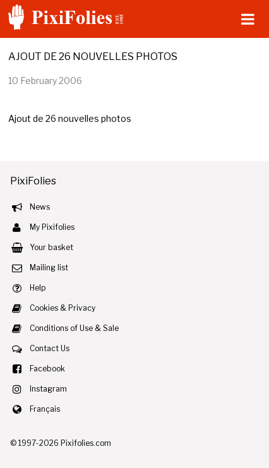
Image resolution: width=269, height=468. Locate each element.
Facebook (47, 368)
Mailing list (49, 267)
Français (45, 409)
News (40, 207)
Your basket (51, 247)
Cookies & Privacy (62, 308)
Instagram (48, 388)
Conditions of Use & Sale (74, 328)
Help (37, 287)
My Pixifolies (52, 227)
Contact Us (49, 348)
